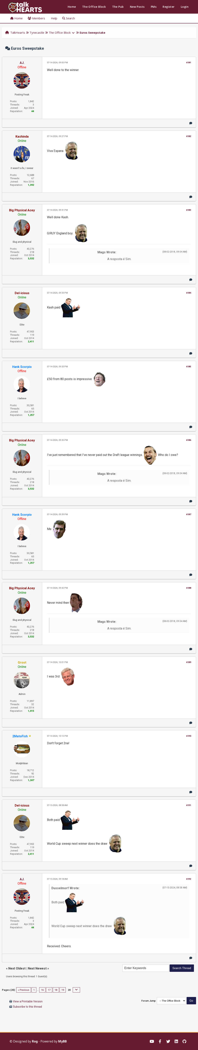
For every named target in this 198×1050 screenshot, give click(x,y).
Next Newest (37, 968)
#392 (188, 879)
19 (62, 989)
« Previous (23, 989)
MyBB (62, 1041)
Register (168, 7)
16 (42, 989)
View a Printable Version (28, 1001)
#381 (188, 62)
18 (56, 989)
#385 (188, 366)
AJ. (22, 63)
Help (53, 18)
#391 (188, 805)
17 (49, 989)
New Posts (137, 7)
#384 (188, 293)
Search (68, 18)
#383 (188, 210)
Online (22, 141)
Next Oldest (17, 968)
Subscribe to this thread (27, 1006)
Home (72, 7)
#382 (188, 136)
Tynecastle (37, 32)
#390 (188, 736)
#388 (188, 588)
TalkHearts (17, 32)
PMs (153, 7)
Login (185, 7)
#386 (188, 440)
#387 (188, 514)
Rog (35, 1041)
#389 (188, 662)
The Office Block (94, 7)
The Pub (118, 7)
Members (36, 18)
